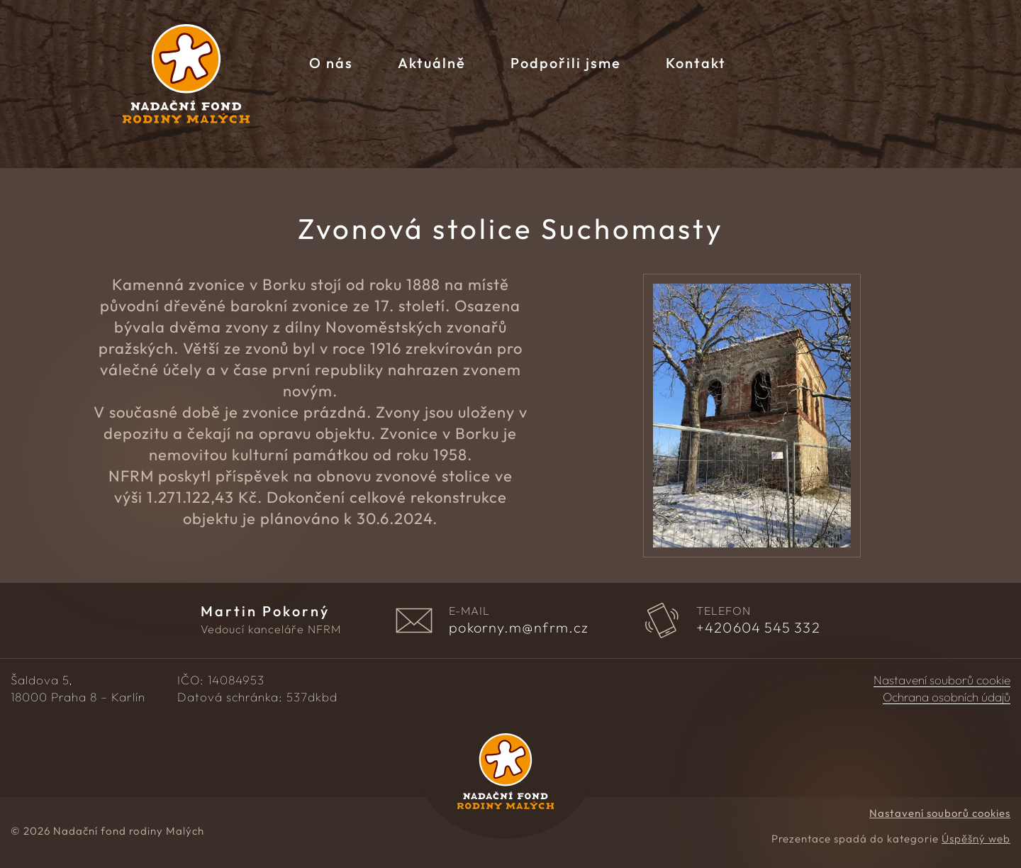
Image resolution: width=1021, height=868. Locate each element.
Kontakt (696, 63)
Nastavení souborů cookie (942, 680)
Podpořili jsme (565, 63)
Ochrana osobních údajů (946, 697)
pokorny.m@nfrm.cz (518, 628)
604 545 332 (758, 628)
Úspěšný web (976, 838)
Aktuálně (432, 63)
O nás (331, 63)
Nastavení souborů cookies (939, 813)
